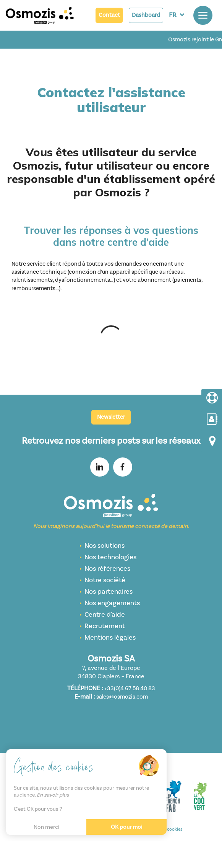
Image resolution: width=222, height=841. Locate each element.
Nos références (107, 568)
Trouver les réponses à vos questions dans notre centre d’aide (111, 236)
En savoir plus (53, 795)
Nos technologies (110, 557)
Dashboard (146, 15)
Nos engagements (112, 603)
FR (173, 15)
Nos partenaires (108, 591)
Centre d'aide (104, 614)
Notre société (104, 580)
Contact (109, 15)
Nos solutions (104, 545)
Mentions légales (110, 637)
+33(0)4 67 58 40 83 (129, 688)
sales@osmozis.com (122, 697)
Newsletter (111, 417)
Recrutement (104, 626)
